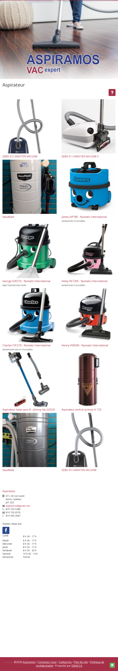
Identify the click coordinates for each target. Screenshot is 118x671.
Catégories (65, 662)
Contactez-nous (47, 662)
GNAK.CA (76, 666)
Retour (8, 662)
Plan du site (81, 662)
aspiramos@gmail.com (18, 505)
